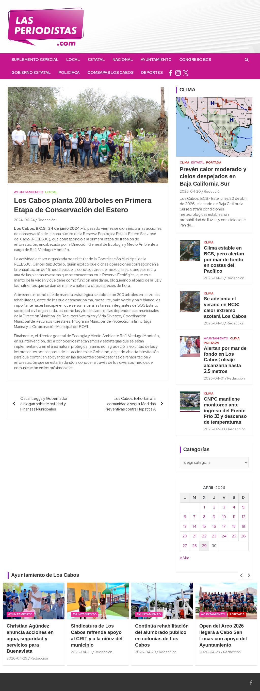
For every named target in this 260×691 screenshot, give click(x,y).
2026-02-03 (214, 429)
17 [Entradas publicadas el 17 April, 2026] (224, 526)
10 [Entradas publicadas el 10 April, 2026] (224, 516)
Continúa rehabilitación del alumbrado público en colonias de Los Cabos (162, 635)
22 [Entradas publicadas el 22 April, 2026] (204, 536)
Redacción (46, 220)
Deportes (152, 72)
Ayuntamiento (156, 59)
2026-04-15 (214, 278)
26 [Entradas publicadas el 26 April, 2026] (243, 536)
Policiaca (69, 72)
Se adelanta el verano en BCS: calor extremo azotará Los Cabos (225, 307)
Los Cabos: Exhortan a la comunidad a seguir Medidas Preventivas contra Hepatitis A (130, 404)
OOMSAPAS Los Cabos (110, 72)
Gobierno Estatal (31, 72)
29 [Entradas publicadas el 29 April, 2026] (204, 545)
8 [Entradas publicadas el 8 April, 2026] (204, 516)
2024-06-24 (24, 220)
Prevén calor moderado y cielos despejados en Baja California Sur (213, 177)
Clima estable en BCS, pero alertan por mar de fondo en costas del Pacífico (224, 259)
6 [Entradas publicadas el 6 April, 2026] (185, 516)
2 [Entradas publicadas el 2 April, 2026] (214, 507)
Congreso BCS (195, 59)
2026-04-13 (214, 323)
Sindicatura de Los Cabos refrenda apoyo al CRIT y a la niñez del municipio (96, 635)
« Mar (184, 558)
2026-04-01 (214, 378)
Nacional (122, 59)
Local (73, 59)
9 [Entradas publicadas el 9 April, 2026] (214, 516)
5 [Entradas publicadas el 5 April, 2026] (243, 507)
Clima (184, 162)
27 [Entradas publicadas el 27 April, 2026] (185, 545)
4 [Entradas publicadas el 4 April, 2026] (234, 507)
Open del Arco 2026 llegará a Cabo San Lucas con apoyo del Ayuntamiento (223, 635)
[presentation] (241, 575)
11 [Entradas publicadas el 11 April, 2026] (234, 516)
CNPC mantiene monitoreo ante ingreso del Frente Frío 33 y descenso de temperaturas (225, 410)
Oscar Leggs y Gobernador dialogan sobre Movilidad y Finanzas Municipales (44, 404)
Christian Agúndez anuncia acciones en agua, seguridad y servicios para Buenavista (30, 638)
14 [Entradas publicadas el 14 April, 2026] (194, 526)
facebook (170, 72)
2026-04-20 (190, 191)
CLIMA (188, 90)
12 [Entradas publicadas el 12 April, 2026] (243, 516)
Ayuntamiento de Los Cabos (45, 575)
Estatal (96, 59)
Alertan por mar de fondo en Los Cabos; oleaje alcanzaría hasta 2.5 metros (225, 360)
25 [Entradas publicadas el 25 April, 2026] (234, 536)
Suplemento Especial (35, 59)
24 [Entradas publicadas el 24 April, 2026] (224, 536)
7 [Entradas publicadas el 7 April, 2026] (194, 516)
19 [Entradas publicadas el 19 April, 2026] (243, 526)
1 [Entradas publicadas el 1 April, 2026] (204, 507)
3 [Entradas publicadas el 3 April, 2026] (224, 507)
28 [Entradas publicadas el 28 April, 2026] (194, 545)
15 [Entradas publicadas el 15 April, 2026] (204, 526)
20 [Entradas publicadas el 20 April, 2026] (184, 536)
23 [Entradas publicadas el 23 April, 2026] (214, 536)
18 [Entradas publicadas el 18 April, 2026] (234, 526)
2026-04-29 (17, 658)
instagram (178, 72)
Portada (213, 162)
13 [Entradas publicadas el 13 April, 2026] (185, 526)
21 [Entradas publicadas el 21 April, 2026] (194, 536)
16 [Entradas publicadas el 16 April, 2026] (214, 526)
